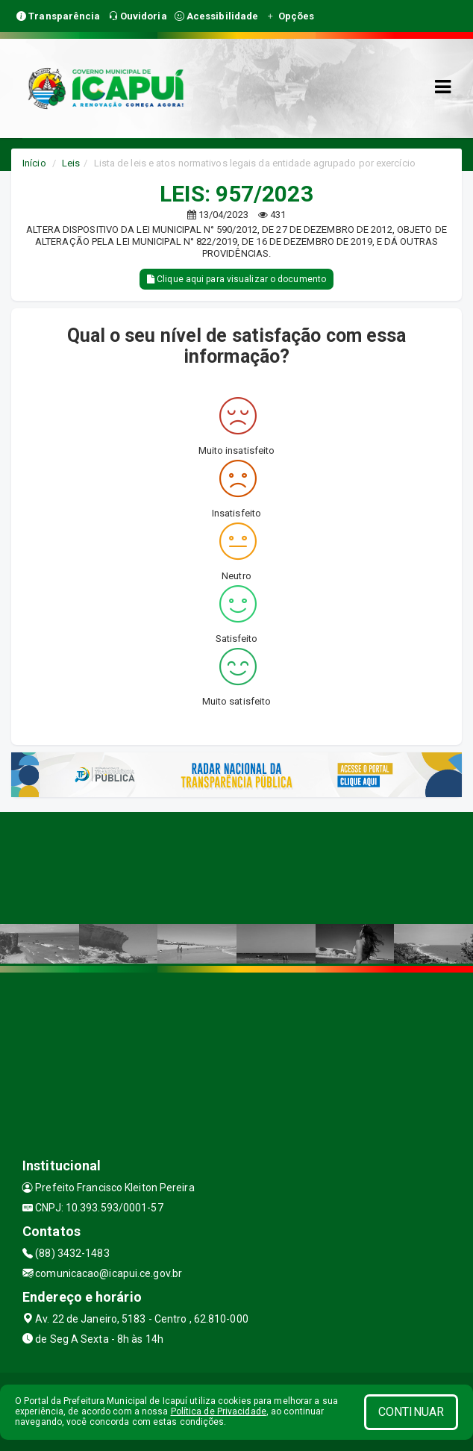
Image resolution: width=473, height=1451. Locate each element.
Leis (71, 163)
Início (34, 163)
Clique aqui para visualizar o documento (236, 279)
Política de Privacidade (218, 1411)
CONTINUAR (411, 1412)
